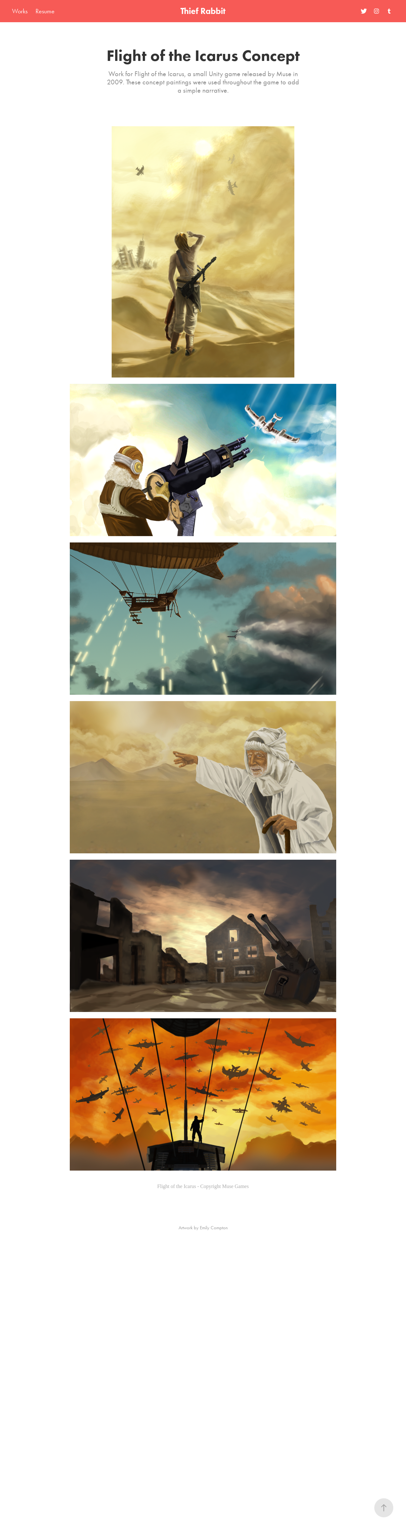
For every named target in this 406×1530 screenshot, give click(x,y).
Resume (45, 11)
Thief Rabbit (203, 11)
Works (20, 11)
